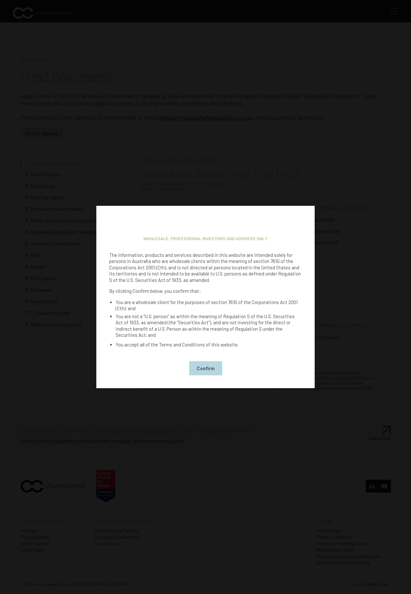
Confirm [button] (205, 368)
